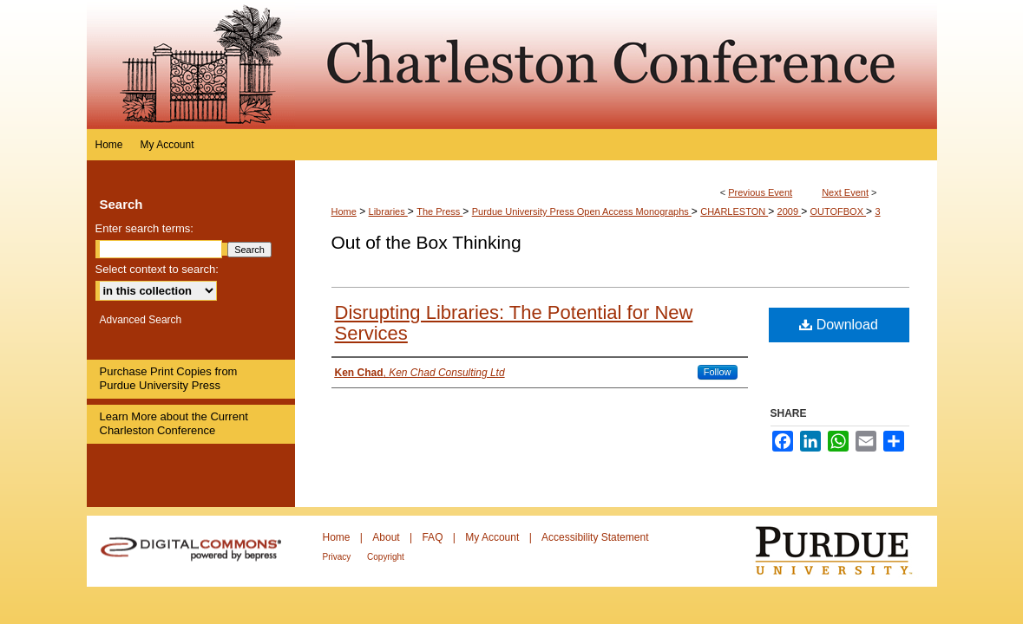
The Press (439, 211)
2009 (789, 211)
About (387, 537)
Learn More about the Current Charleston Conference (174, 423)
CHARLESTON (734, 211)
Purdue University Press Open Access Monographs (582, 211)
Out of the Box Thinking (426, 242)
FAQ (433, 537)
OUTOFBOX (838, 211)
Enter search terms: (144, 228)
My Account (493, 537)
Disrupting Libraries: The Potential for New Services (514, 323)
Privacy (338, 557)
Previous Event (760, 192)
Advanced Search (141, 320)
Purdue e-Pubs (616, 64)
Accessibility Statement (594, 537)
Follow (717, 372)
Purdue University (844, 551)
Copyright (385, 557)
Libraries (388, 211)
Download (838, 324)
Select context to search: (157, 269)
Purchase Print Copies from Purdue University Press (169, 378)
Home (344, 211)
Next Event (845, 192)
